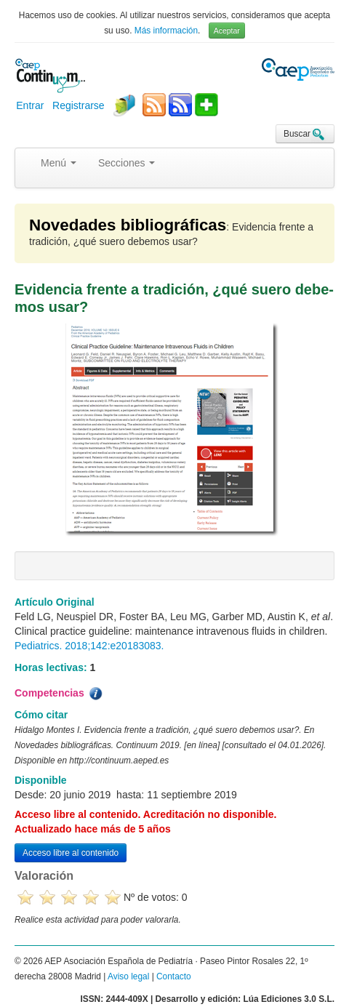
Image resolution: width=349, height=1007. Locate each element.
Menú (58, 163)
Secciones (126, 163)
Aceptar (227, 30)
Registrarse (78, 105)
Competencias (60, 693)
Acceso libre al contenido (71, 853)
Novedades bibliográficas (127, 225)
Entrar (30, 105)
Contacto (173, 976)
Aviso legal (128, 976)
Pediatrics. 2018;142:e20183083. (89, 645)
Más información (166, 30)
